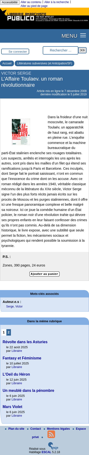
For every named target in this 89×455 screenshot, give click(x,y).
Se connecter (18, 51)
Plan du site (15, 428)
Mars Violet (12, 407)
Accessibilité (10, 2)
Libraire (17, 351)
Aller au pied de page (34, 6)
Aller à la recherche (56, 2)
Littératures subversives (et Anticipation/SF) (44, 63)
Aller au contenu (31, 2)
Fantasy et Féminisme (22, 358)
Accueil (7, 63)
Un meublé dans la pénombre (28, 391)
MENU (69, 36)
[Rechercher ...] (60, 50)
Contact (34, 428)
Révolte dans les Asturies (25, 342)
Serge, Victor (14, 306)
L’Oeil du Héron (16, 374)
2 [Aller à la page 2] (8, 332)
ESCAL (47, 452)
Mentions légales (57, 428)
